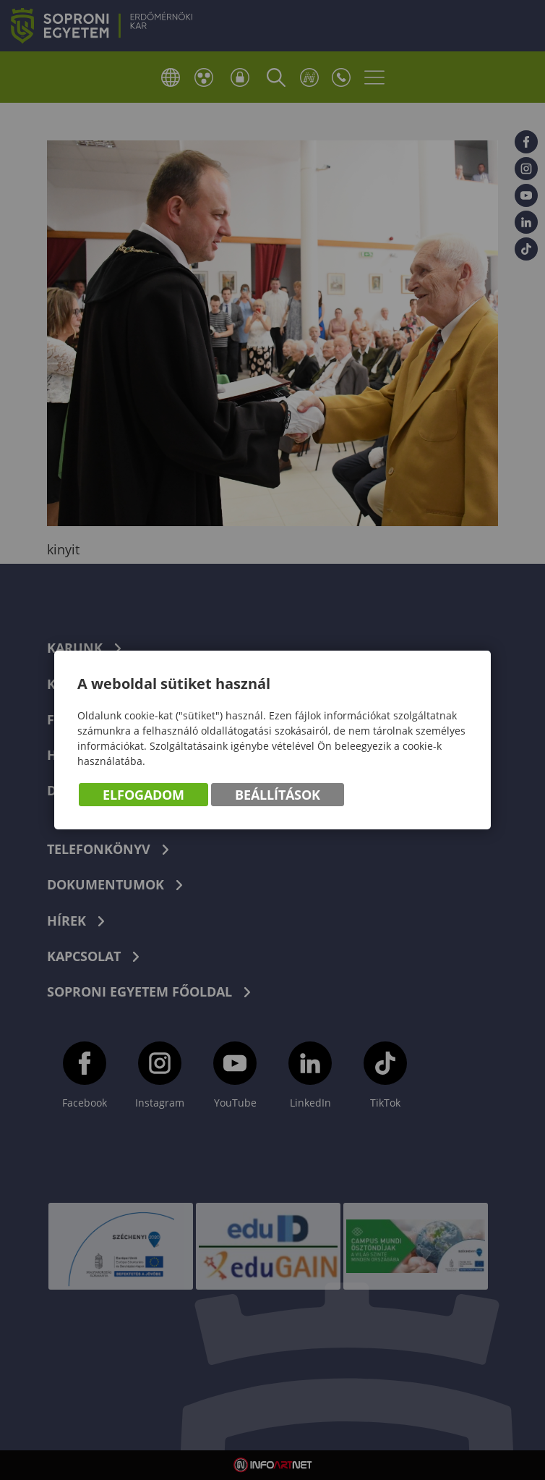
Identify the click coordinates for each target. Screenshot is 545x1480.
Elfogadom (143, 794)
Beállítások (277, 794)
